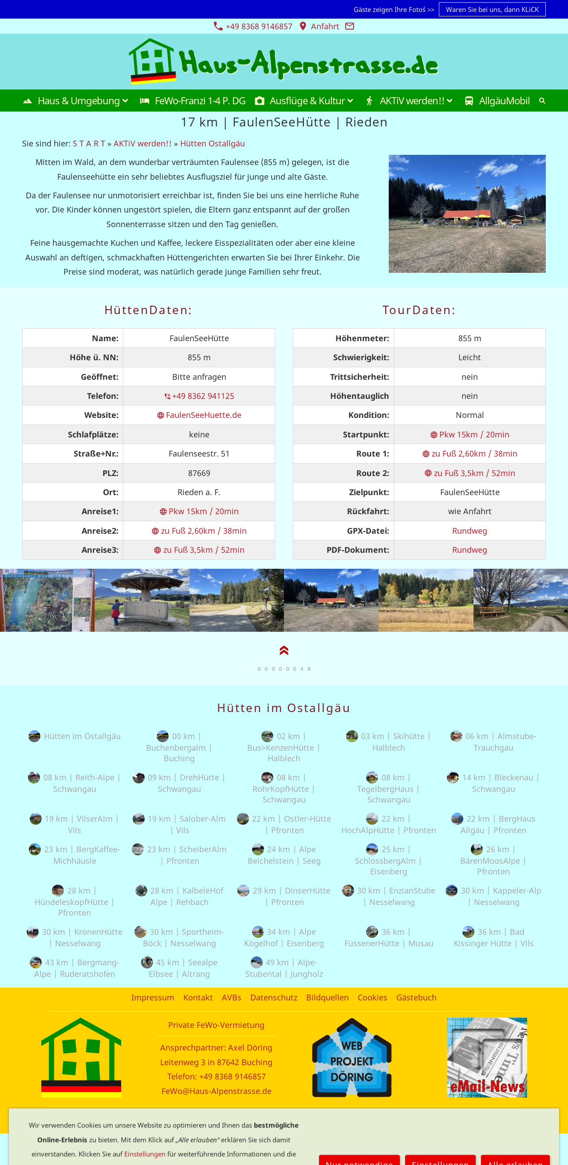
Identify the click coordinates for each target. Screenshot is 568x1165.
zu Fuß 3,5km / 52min (199, 549)
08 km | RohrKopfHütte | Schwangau (284, 788)
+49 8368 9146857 (252, 26)
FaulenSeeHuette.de (199, 414)
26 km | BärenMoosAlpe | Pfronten (493, 860)
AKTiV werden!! (143, 143)
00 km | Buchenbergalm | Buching (179, 747)
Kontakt (198, 997)
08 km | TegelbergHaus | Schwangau (388, 788)
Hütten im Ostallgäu (74, 736)
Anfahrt (318, 26)
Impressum (152, 997)
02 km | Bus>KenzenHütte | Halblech (284, 747)
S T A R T (89, 143)
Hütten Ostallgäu (212, 143)
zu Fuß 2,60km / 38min (199, 530)
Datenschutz (273, 997)
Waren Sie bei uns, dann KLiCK (492, 9)
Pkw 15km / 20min (199, 511)
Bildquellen (327, 997)
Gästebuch (416, 997)
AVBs (231, 997)
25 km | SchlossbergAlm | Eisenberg (388, 860)
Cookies (372, 997)
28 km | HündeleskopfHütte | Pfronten (75, 901)
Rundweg (469, 530)
